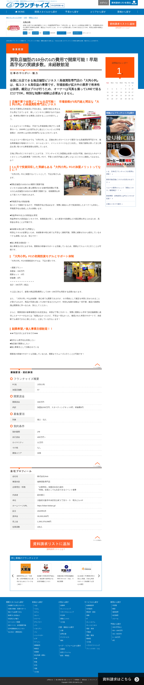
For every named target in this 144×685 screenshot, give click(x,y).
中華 (35, 658)
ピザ (35, 638)
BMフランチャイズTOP (14, 17)
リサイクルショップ (67, 612)
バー (35, 625)
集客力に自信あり (14, 615)
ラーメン (37, 642)
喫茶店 (36, 648)
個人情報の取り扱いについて (64, 679)
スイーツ (37, 618)
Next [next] (99, 576)
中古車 (62, 615)
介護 (61, 630)
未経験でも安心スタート (16, 605)
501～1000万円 (117, 630)
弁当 (35, 665)
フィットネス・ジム (93, 648)
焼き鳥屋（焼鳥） (40, 655)
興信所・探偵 (90, 612)
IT (87, 618)
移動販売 (37, 645)
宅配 (35, 668)
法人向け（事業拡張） (15, 632)
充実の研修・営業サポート (17, 608)
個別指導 (115, 612)
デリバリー (38, 622)
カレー (36, 615)
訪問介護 (63, 634)
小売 (25, 17)
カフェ (36, 612)
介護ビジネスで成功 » (114, 204)
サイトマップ (93, 679)
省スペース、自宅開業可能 (17, 625)
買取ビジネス (33, 17)
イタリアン (38, 628)
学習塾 (114, 605)
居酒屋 (36, 652)
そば (35, 605)
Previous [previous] (12, 576)
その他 (36, 672)
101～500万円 (117, 634)
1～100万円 (116, 637)
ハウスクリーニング (93, 645)
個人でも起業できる (15, 612)
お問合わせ (50, 679)
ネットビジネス (91, 625)
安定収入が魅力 (13, 618)
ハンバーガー (38, 635)
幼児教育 (115, 615)
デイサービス (64, 637)
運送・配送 (90, 635)
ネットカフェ (90, 622)
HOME (21, 12)
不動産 (88, 632)
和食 (35, 662)
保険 (87, 615)
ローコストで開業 (14, 622)
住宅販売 (89, 608)
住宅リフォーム (65, 652)
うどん (36, 608)
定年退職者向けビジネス (16, 628)
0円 (113, 640)
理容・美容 (90, 628)
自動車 (62, 605)
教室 (113, 608)
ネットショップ (65, 608)
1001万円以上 (117, 627)
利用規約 (76, 679)
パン (35, 632)
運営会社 (84, 679)
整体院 (88, 638)
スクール (115, 618)
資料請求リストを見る (124, 2)
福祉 (61, 640)
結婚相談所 (90, 605)
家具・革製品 (64, 655)
